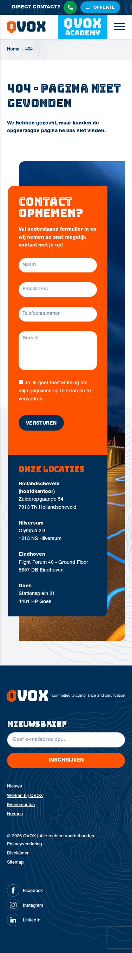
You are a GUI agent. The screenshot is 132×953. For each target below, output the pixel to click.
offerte (104, 8)
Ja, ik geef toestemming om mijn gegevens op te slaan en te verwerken (55, 391)
